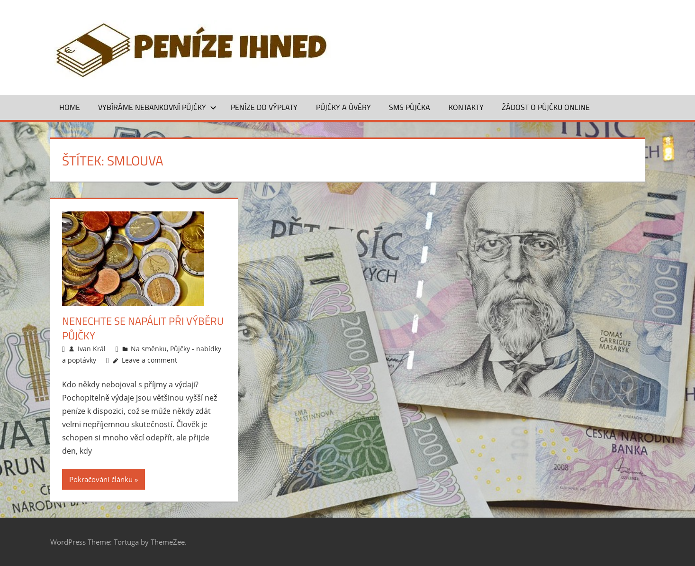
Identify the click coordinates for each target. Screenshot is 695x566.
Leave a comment (149, 360)
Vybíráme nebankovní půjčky (157, 107)
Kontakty (466, 107)
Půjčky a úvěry (343, 107)
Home (69, 107)
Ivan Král (92, 348)
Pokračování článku (101, 479)
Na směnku (149, 348)
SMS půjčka (409, 107)
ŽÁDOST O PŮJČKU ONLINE (546, 107)
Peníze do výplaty (264, 107)
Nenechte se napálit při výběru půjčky (143, 328)
